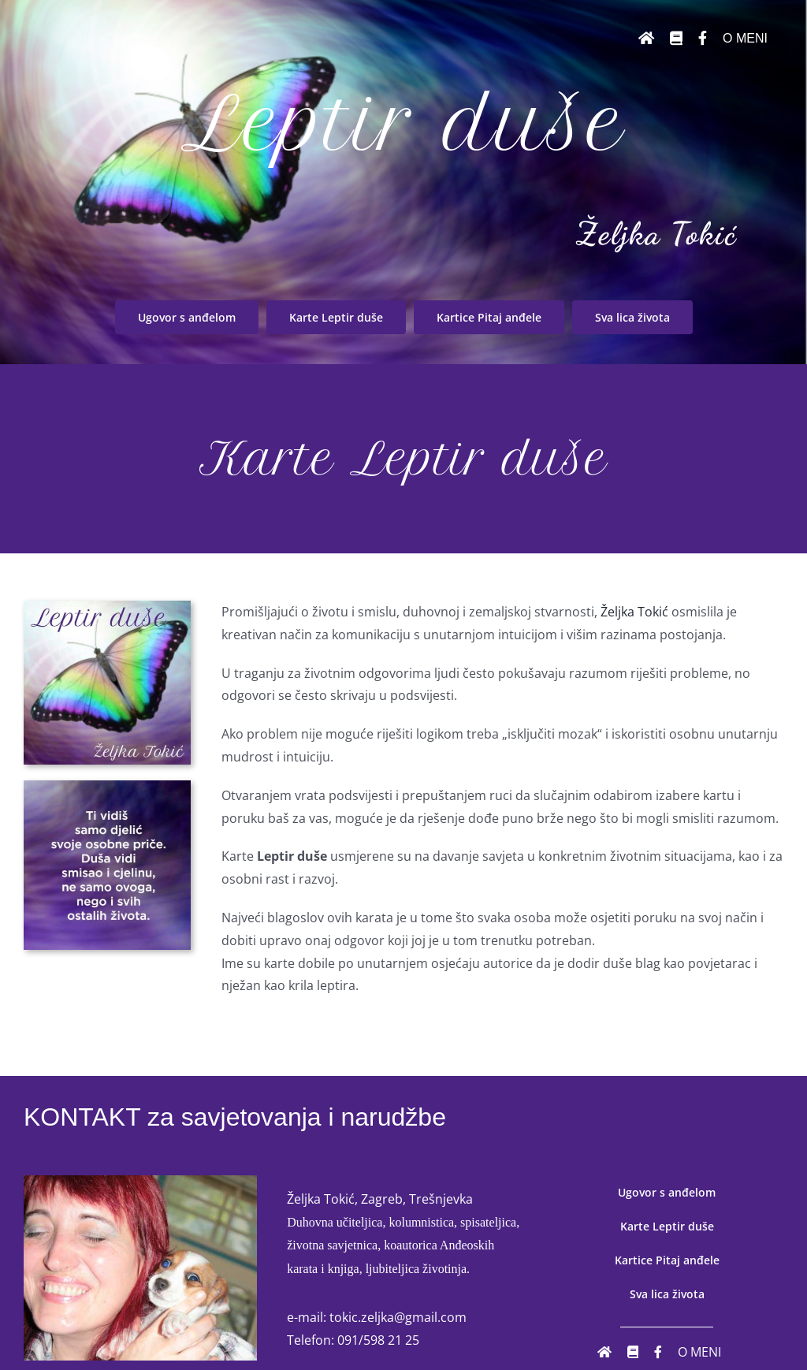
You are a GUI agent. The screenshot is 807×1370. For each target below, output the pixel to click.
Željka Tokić (656, 233)
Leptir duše (403, 124)
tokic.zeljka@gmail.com (398, 1317)
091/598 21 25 (378, 1340)
